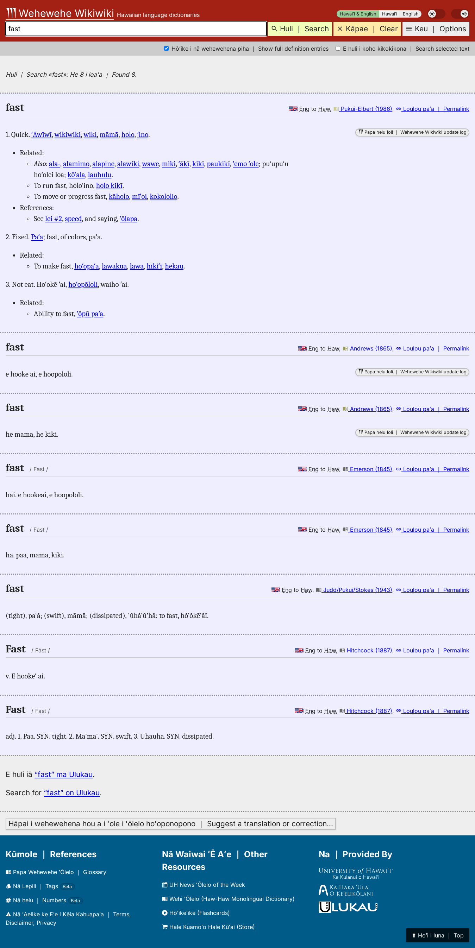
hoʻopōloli (83, 284)
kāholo (119, 196)
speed (73, 218)
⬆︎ (438, 935)
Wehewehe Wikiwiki (60, 13)
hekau (174, 266)
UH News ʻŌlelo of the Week (203, 884)
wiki (89, 134)
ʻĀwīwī (41, 134)
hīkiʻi (154, 266)
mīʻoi (139, 196)
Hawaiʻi (389, 14)
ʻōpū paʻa (90, 313)
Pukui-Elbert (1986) (362, 108)
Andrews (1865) (367, 348)
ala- (54, 163)
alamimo (76, 163)
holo (128, 134)
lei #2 (53, 218)
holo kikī (109, 185)
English (411, 14)
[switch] (436, 14)
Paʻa (37, 237)
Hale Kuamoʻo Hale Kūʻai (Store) (208, 926)
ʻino (142, 134)
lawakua (114, 266)
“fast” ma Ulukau (64, 774)
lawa (137, 266)
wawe (150, 163)
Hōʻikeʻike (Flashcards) (196, 912)
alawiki (128, 163)
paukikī (218, 163)
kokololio (163, 196)
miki (169, 163)
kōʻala (76, 174)
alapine (103, 163)
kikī (198, 163)
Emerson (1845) (367, 469)
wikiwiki (68, 134)
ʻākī (184, 163)
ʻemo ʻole (245, 163)
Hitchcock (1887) (365, 650)
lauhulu (100, 174)
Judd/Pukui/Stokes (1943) (354, 589)
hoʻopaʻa (86, 266)
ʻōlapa (128, 218)
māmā (109, 134)
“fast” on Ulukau (72, 792)
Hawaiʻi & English (358, 14)
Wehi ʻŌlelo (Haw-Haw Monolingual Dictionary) (228, 898)
